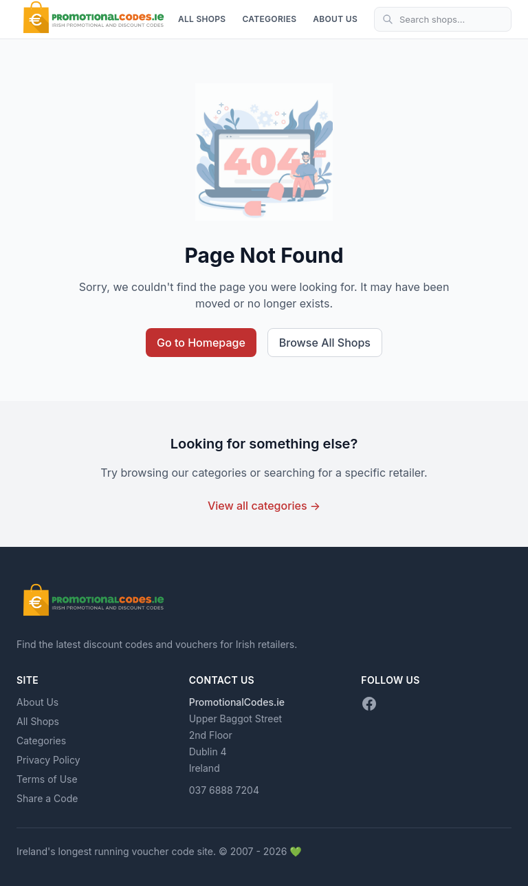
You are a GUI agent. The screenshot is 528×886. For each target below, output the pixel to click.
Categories (269, 19)
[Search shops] (443, 19)
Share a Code (47, 798)
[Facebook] (369, 703)
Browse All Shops (325, 342)
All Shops (202, 19)
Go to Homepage (201, 342)
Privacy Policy (48, 760)
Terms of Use (47, 779)
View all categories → (264, 505)
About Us (335, 19)
